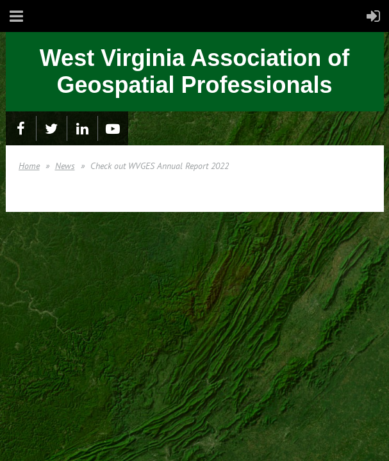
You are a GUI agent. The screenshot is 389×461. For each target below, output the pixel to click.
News (65, 166)
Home (29, 166)
